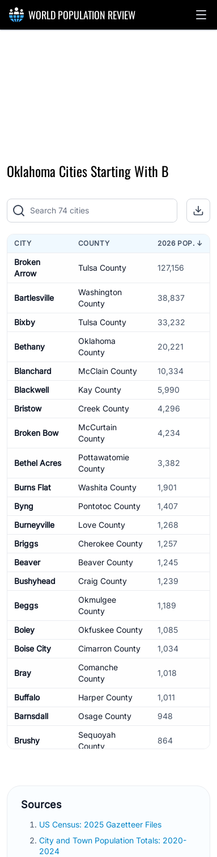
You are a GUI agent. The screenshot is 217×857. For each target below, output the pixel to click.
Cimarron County (109, 648)
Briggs (26, 543)
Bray (22, 673)
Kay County (99, 389)
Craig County (102, 581)
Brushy (27, 740)
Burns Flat (32, 487)
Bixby (24, 322)
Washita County (107, 487)
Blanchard (33, 371)
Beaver (27, 562)
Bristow (27, 408)
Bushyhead (35, 581)
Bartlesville (34, 298)
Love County (101, 525)
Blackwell (31, 389)
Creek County (103, 408)
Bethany (29, 346)
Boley (24, 630)
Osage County (104, 716)
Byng (23, 506)
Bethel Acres (37, 463)
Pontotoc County (109, 506)
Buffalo (27, 697)
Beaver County (105, 562)
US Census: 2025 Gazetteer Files (101, 824)
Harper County (105, 697)
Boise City (32, 648)
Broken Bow (36, 433)
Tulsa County (102, 267)
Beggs (26, 605)
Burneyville (34, 525)
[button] (201, 15)
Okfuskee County (110, 630)
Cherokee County (110, 543)
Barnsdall (31, 716)
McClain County (107, 371)
